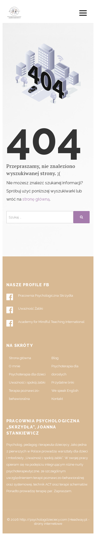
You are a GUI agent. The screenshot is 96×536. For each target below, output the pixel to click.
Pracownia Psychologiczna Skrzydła (39, 297)
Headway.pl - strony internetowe (61, 522)
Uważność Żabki (24, 310)
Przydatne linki (62, 382)
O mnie (14, 366)
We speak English (64, 391)
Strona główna (20, 358)
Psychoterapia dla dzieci (27, 374)
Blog (55, 358)
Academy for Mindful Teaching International (45, 323)
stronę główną (36, 199)
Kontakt (57, 399)
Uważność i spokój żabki (27, 382)
